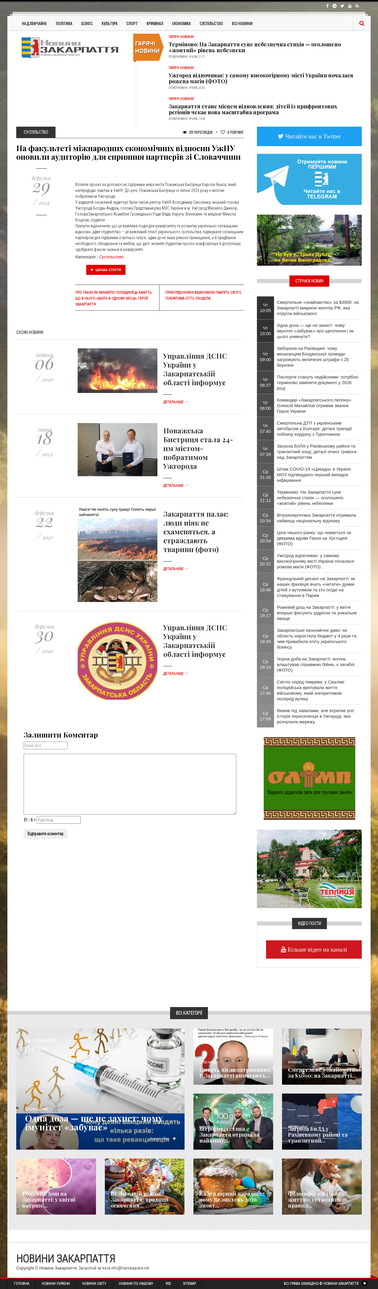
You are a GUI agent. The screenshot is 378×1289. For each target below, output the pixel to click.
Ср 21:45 (265, 474)
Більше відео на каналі (316, 949)
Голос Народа (208, 1062)
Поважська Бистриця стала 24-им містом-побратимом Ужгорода (198, 448)
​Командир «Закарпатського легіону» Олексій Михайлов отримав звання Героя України (314, 405)
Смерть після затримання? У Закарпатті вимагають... (236, 1072)
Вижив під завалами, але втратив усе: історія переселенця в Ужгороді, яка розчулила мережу (316, 716)
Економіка (181, 23)
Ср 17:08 (265, 716)
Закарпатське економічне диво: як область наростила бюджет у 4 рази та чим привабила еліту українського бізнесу (316, 639)
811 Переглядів (198, 132)
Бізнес (87, 23)
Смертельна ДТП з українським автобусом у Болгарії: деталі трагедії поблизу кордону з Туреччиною (314, 428)
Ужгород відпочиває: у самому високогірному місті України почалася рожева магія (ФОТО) (261, 78)
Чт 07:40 (265, 428)
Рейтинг (232, 132)
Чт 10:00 (265, 330)
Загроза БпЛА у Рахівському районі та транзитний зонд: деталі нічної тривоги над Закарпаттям (316, 451)
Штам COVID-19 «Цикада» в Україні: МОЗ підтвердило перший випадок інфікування (314, 474)
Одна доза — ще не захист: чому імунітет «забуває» (94, 1122)
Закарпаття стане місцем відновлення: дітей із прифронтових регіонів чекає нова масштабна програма (253, 109)
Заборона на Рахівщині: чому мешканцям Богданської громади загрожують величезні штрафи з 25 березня (313, 357)
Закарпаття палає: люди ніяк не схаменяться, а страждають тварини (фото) (196, 531)
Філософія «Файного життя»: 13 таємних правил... (316, 1199)
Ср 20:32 (265, 561)
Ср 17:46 (265, 690)
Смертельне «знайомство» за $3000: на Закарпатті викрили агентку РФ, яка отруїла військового (318, 308)
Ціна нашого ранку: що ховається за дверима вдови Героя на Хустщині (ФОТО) (314, 538)
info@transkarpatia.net (130, 1268)
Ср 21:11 (265, 497)
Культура (110, 23)
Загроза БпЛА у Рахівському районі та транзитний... (318, 1134)
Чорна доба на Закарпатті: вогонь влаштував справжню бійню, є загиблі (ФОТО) (315, 664)
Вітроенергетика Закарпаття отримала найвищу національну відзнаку (316, 518)
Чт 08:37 (265, 382)
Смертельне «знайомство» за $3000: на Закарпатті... (324, 1072)
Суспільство (211, 23)
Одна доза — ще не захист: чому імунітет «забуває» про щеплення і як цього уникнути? (315, 331)
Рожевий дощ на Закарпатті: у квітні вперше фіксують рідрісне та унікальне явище (317, 613)
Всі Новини (242, 23)
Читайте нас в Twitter (312, 136)
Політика (64, 23)
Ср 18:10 (265, 664)
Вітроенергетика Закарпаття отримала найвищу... (229, 1134)
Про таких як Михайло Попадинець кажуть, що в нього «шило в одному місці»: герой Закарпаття (113, 298)
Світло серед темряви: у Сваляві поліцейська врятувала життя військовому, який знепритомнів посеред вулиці (310, 690)
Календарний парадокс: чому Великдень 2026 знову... (231, 1199)
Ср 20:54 (265, 518)
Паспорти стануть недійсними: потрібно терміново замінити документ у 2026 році (318, 382)
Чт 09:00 (265, 356)
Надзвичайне (34, 23)
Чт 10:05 (265, 307)
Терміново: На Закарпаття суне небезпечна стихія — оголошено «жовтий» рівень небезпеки (255, 47)
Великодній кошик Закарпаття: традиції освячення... (139, 1199)
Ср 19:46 (265, 587)
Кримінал (154, 23)
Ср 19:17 (265, 612)
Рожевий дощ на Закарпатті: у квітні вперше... (48, 1199)
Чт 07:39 (265, 451)
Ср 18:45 (265, 638)
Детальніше (176, 402)
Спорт (132, 23)
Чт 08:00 (265, 405)
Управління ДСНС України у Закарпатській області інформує (195, 369)
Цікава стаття (106, 270)
